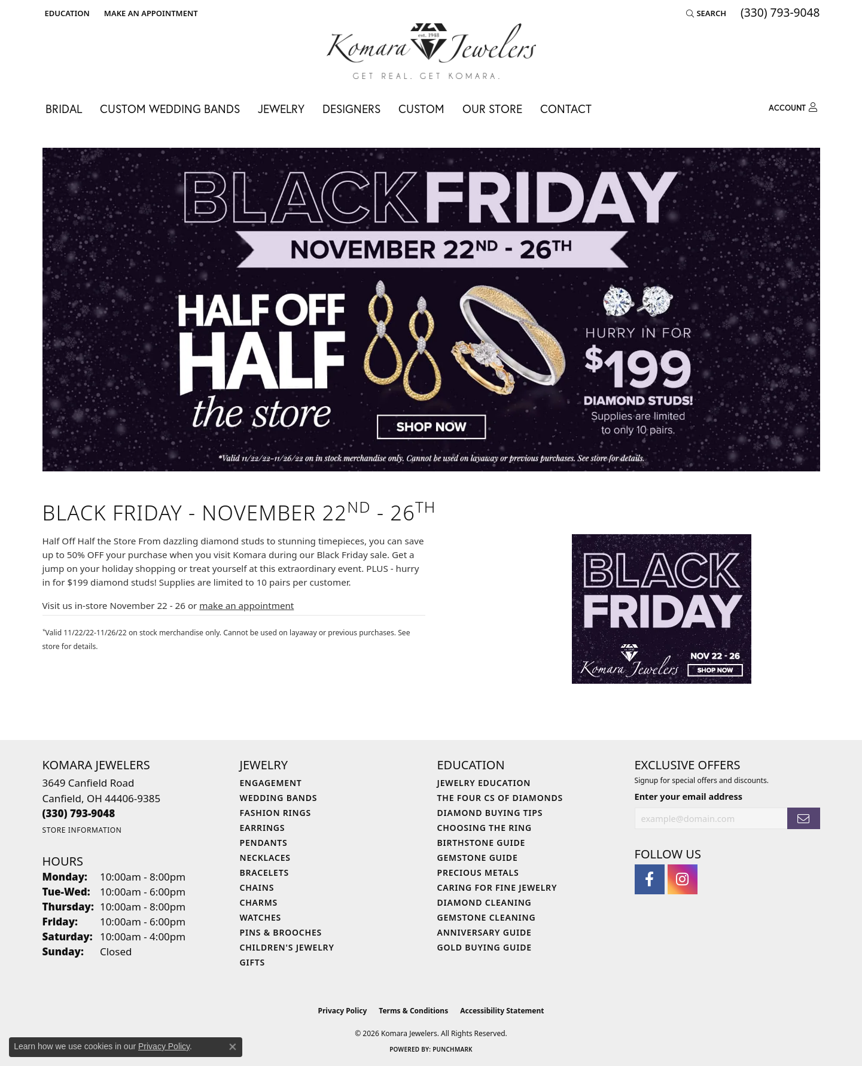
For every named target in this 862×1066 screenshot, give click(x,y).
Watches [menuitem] (261, 917)
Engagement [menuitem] (271, 782)
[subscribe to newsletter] (803, 819)
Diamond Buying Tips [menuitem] (490, 812)
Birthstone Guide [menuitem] (481, 842)
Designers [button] (351, 108)
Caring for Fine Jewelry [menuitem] (497, 887)
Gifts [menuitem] (253, 962)
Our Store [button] (492, 108)
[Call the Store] (78, 813)
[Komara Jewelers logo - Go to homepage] (431, 51)
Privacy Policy (342, 1011)
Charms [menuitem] (259, 902)
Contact (566, 108)
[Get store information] (82, 830)
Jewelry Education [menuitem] (484, 782)
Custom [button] (421, 108)
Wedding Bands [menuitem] (279, 797)
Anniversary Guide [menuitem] (484, 932)
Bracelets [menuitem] (264, 872)
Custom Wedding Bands (170, 108)
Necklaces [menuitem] (265, 857)
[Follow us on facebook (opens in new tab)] (650, 879)
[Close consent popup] (232, 1046)
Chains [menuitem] (257, 887)
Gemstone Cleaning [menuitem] (486, 917)
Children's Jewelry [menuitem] (287, 947)
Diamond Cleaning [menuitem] (484, 902)
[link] (150, 13)
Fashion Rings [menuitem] (275, 812)
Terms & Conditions (413, 1011)
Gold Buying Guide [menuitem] (484, 947)
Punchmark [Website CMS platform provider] (452, 1049)
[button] (66, 13)
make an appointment (246, 605)
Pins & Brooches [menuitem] (281, 932)
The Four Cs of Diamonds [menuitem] (500, 797)
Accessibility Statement (502, 1011)
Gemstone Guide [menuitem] (477, 857)
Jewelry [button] (281, 108)
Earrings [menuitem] (262, 827)
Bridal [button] (63, 108)
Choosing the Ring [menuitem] (484, 827)
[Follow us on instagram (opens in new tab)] (682, 879)
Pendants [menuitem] (264, 842)
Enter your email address (688, 796)
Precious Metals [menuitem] (478, 872)
